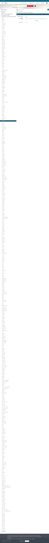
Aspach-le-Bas (4, 31)
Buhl (2, 92)
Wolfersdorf (3, 519)
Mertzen (3, 285)
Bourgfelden (3, 79)
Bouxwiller (3, 80)
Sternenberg (3, 449)
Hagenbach (3, 175)
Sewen (3, 424)
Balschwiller (3, 40)
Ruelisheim (3, 400)
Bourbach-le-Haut (4, 78)
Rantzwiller (3, 368)
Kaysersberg (3, 231)
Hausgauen (3, 182)
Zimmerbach (3, 528)
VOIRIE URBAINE (3, 531)
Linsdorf (3, 265)
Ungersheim (3, 472)
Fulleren (3, 150)
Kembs (3, 233)
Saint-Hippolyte (4, 409)
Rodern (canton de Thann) (5, 388)
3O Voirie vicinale (3, 11)
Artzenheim (3, 28)
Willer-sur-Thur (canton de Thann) (6, 511)
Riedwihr (3, 377)
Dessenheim (3, 107)
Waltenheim (3, 491)
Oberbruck (3, 333)
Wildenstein (3, 508)
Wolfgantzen (3, 520)
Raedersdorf (3, 360)
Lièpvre (3, 262)
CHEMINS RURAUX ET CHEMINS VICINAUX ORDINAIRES (8, 16)
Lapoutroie (3, 249)
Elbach (3, 122)
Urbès (2, 473)
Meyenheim (3, 289)
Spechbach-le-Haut (4, 441)
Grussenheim (3, 163)
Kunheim (3, 245)
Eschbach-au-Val (4, 127)
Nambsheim (3, 321)
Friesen (3, 147)
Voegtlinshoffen (4, 481)
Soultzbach (3, 436)
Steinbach (3, 444)
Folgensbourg (3, 142)
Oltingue (3, 345)
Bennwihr (3, 51)
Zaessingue (3, 524)
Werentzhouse (4, 499)
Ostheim (3, 350)
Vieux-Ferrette (4, 477)
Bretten (3, 84)
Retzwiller (3, 372)
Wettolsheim (3, 501)
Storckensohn (3, 452)
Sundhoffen (3, 456)
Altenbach (3, 20)
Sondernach (3, 429)
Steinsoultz (3, 448)
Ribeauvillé (3, 373)
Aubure (3, 35)
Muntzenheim (4, 317)
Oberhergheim (4, 337)
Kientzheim (3, 234)
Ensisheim (3, 126)
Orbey (2, 346)
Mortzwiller (3, 306)
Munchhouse (3, 314)
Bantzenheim (3, 43)
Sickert (3, 425)
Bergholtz (3, 55)
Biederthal (3, 63)
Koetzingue (3, 242)
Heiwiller (3, 191)
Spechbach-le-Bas (4, 440)
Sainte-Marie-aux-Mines (5, 412)
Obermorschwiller (4, 341)
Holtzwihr (3, 207)
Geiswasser (3, 155)
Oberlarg (3, 338)
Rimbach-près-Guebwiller (5, 380)
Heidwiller (3, 186)
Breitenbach (3, 83)
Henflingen (3, 194)
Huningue (3, 215)
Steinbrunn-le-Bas (4, 445)
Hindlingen (3, 199)
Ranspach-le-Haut (4, 366)
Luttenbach (3, 273)
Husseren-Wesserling (4, 218)
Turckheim (3, 465)
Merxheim (3, 286)
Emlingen (3, 123)
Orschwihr (3, 348)
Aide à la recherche (16, 7)
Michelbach (3, 290)
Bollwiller (3, 74)
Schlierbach (3, 416)
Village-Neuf (3, 480)
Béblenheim (3, 47)
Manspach (3, 282)
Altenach (3, 19)
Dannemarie (3, 106)
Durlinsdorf (3, 115)
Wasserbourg (3, 492)
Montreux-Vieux (4, 301)
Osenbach (3, 349)
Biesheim (3, 64)
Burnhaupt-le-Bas (4, 94)
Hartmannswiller (4, 179)
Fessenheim (3, 138)
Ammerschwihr (4, 23)
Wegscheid (3, 496)
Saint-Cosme (3, 405)
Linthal (3, 266)
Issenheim (3, 225)
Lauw (2, 254)
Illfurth (3, 219)
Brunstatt (3, 90)
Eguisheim (26, 22)
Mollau (3, 298)
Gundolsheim (3, 171)
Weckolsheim (3, 495)
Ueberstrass (3, 468)
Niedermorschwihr (4, 330)
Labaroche (3, 246)
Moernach (3, 297)
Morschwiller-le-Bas (4, 305)
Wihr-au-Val (3, 507)
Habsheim (3, 174)
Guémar (3, 167)
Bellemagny (3, 48)
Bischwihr (3, 67)
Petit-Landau (3, 353)
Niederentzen (3, 326)
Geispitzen (3, 154)
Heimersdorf (3, 187)
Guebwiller (3, 166)
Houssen (3, 211)
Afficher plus (36, 20)
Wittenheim (3, 516)
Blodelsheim (3, 71)
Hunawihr (3, 213)
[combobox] (30, 6)
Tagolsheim (3, 457)
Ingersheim (3, 223)
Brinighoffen (3, 87)
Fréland (3, 146)
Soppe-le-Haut (4, 433)
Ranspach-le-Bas (4, 365)
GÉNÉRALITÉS (3, 12)
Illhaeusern (3, 221)
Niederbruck (3, 325)
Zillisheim (3, 527)
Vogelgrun (3, 483)
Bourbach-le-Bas (4, 76)
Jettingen (3, 227)
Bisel (2, 68)
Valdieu (3, 476)
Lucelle (3, 269)
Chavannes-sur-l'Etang (5, 102)
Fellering (3, 135)
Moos (2, 302)
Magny (3, 277)
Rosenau (3, 396)
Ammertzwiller (4, 24)
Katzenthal (3, 230)
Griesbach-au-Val (4, 162)
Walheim (3, 489)
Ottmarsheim (3, 352)
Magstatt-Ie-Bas (4, 278)
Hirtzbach (3, 202)
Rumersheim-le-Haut (4, 401)
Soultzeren (3, 437)
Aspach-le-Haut (4, 32)
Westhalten (3, 500)
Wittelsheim (3, 515)
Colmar (3, 103)
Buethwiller (3, 91)
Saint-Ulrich (3, 413)
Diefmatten (3, 110)
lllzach (3, 222)
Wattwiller (3, 493)
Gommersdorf (3, 159)
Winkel (3, 512)
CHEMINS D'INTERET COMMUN (5, 15)
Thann (3, 460)
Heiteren (3, 190)
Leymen (3, 258)
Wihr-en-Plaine (4, 505)
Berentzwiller (3, 52)
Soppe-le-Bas (3, 432)
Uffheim (3, 469)
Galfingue (3, 151)
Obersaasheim (4, 342)
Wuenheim (3, 523)
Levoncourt (3, 257)
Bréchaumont (3, 82)
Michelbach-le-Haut (4, 293)
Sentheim (3, 420)
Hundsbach (3, 214)
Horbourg (3, 210)
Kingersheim (3, 237)
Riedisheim (3, 376)
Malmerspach (3, 281)
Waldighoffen (3, 488)
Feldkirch (3, 134)
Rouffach (3, 397)
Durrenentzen (4, 118)
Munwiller (3, 318)
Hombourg (3, 209)
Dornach (3, 114)
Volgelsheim (3, 484)
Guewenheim (3, 170)
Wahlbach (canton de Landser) (6, 485)
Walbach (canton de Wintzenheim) (6, 487)
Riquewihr (3, 384)
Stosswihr (3, 453)
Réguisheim (3, 369)
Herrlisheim (3, 195)
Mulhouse (3, 313)
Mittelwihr (3, 294)
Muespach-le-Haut (4, 310)
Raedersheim (3, 361)
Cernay (3, 99)
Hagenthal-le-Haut (4, 178)
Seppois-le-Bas (4, 421)
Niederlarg (3, 329)
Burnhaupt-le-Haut (4, 95)
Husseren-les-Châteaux (5, 217)
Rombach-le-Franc (4, 392)
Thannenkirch (3, 461)
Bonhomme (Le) (4, 75)
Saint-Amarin (3, 404)
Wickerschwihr (4, 503)
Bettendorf (3, 60)
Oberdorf (3, 334)
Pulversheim (3, 358)
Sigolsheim (3, 428)
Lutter (2, 274)
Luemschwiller (4, 270)
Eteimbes (3, 130)
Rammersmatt (4, 362)
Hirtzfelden (3, 203)
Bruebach (3, 88)
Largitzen (3, 250)
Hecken (3, 183)
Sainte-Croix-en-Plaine (5, 408)
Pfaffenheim (3, 354)
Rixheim (3, 385)
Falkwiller (3, 131)
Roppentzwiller (4, 393)
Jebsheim (3, 226)
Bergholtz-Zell (3, 56)
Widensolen (3, 504)
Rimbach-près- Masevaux (5, 381)
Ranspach (3, 364)
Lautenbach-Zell (4, 253)
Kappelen (3, 229)
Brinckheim (3, 86)
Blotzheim (3, 72)
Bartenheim (3, 44)
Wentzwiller (3, 497)
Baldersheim (3, 36)
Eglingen (3, 119)
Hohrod (3, 206)
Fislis (2, 139)
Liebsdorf (3, 261)
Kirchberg (3, 238)
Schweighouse (4, 417)
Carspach (3, 98)
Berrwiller (3, 59)
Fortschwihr (3, 143)
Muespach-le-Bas (4, 309)
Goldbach (3, 158)
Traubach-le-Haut (4, 464)
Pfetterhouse (3, 357)
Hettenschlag (3, 198)
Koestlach (3, 241)
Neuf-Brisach (3, 322)
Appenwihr (3, 27)
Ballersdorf (3, 39)
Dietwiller (3, 111)
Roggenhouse (3, 389)
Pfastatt (3, 356)
